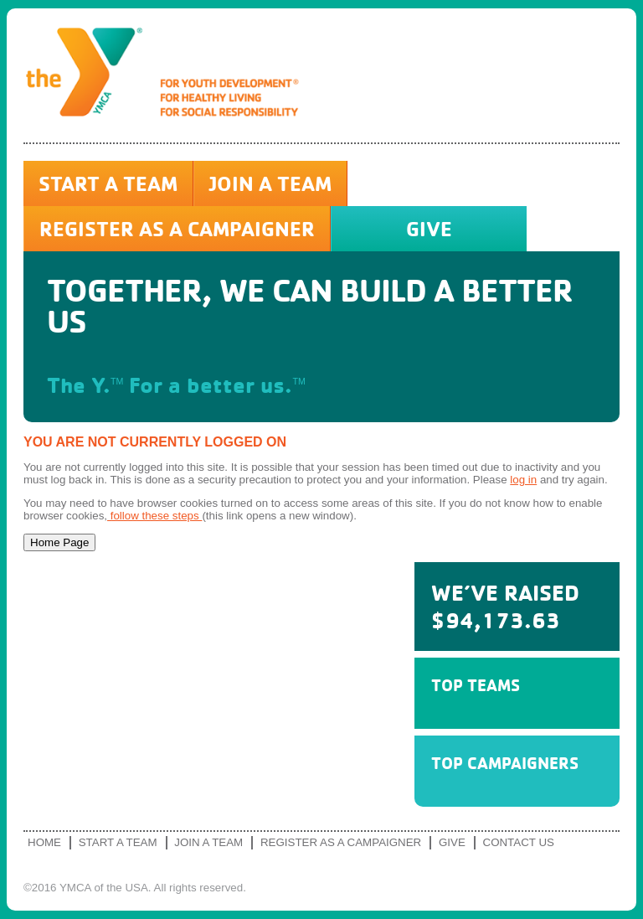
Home (44, 842)
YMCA (169, 75)
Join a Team (270, 183)
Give (429, 228)
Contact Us (518, 842)
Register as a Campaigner (177, 228)
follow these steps (154, 515)
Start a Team (108, 183)
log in (523, 479)
